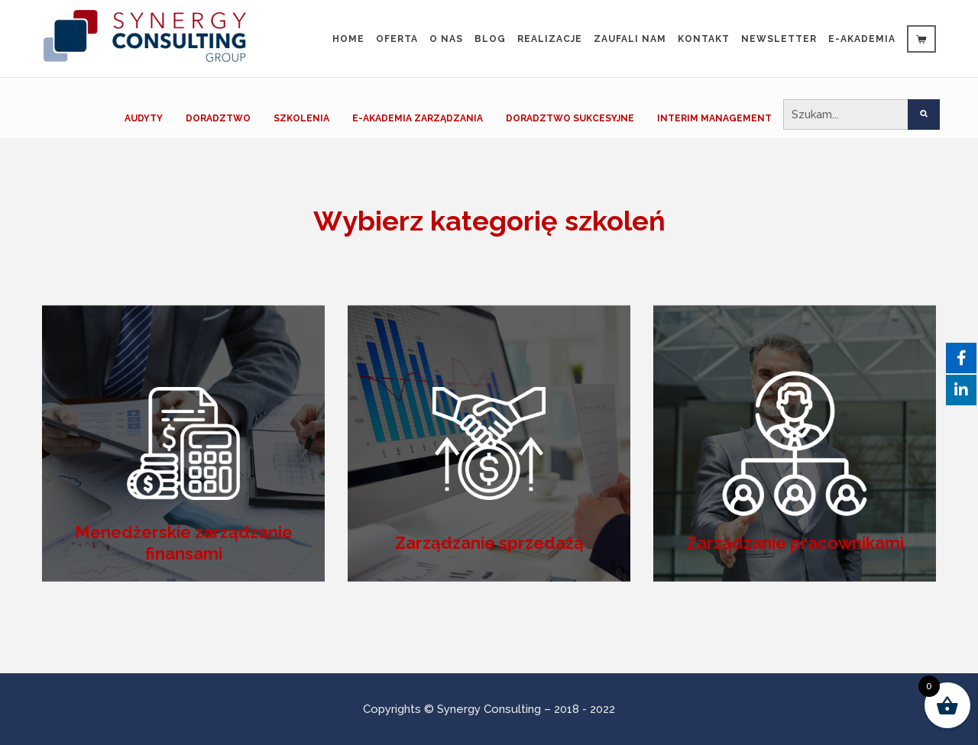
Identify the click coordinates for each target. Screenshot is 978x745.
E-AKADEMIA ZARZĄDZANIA (417, 118)
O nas (446, 39)
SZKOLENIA (301, 118)
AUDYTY (144, 118)
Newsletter (779, 39)
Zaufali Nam (630, 39)
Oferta (397, 39)
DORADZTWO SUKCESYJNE (570, 118)
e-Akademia (861, 39)
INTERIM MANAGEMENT (714, 118)
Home (348, 39)
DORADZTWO (218, 118)
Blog (490, 39)
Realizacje (549, 39)
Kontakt (704, 39)
